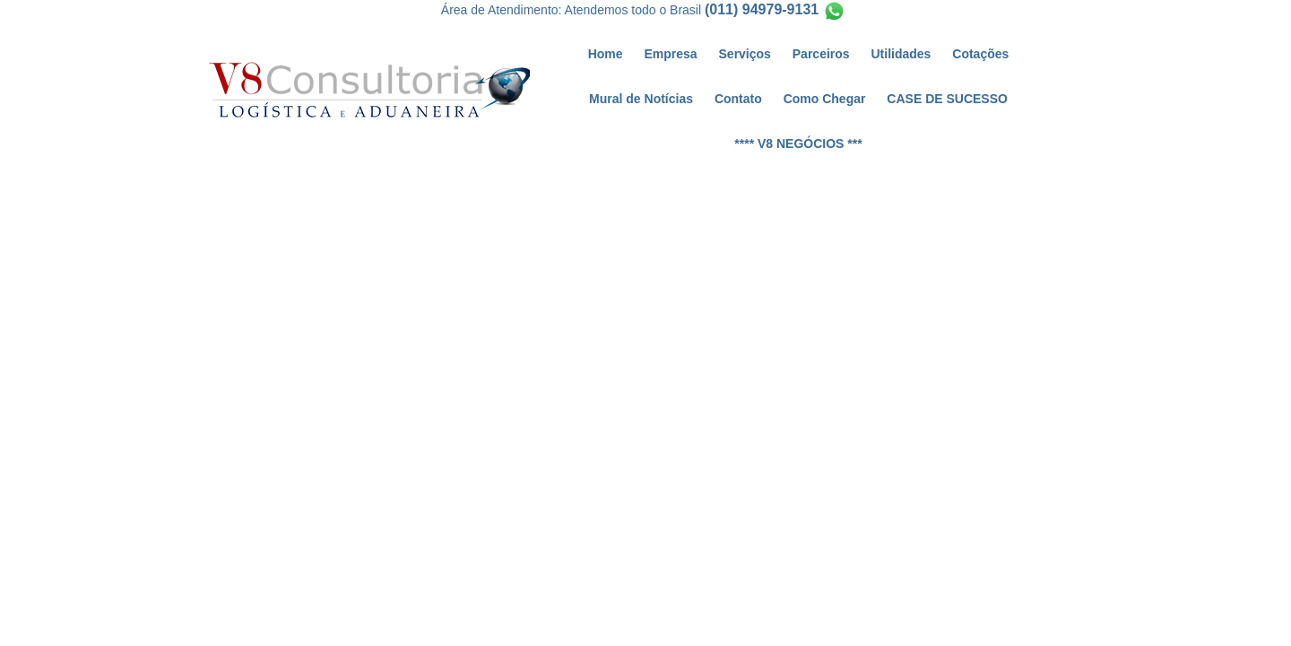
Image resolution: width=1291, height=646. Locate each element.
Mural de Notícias (641, 99)
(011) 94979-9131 (762, 9)
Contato (738, 99)
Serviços (745, 54)
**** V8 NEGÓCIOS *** (798, 143)
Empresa (670, 54)
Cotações (980, 54)
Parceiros (821, 54)
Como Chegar (825, 99)
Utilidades (901, 54)
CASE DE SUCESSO (947, 99)
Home (605, 54)
